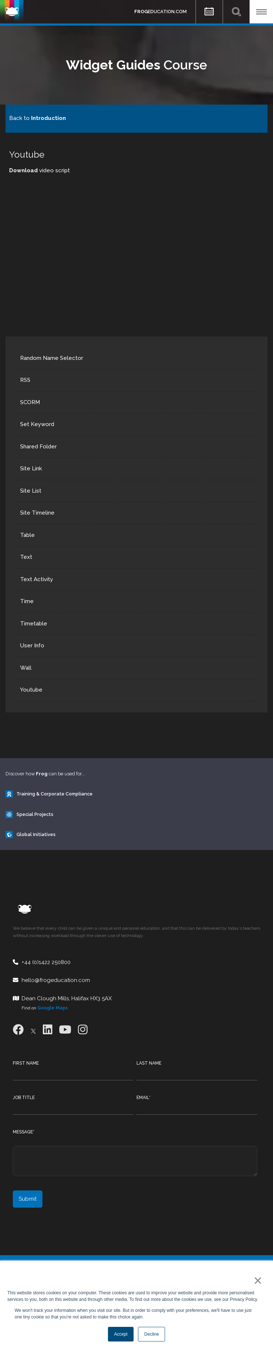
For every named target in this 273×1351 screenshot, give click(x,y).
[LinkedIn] (47, 1029)
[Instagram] (82, 1029)
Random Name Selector (51, 358)
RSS (25, 380)
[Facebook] (18, 1029)
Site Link (31, 468)
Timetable (33, 623)
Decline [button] (151, 1334)
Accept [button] (121, 1334)
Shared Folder (38, 446)
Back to (37, 118)
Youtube (31, 689)
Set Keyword (37, 424)
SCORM (30, 402)
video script (39, 170)
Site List (30, 491)
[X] (33, 1029)
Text (26, 557)
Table (27, 535)
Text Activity (36, 579)
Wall (25, 668)
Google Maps (52, 1008)
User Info (32, 645)
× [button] (256, 1280)
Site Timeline (37, 512)
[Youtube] (65, 1029)
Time (27, 601)
